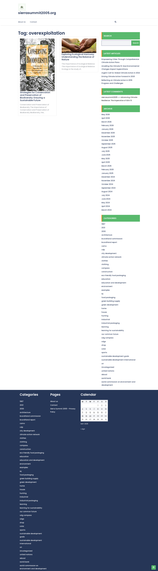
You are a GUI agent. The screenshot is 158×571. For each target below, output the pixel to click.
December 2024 (108, 177)
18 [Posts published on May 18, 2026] (82, 416)
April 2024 (105, 206)
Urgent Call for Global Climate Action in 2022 (120, 73)
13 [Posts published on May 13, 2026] (90, 412)
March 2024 (106, 210)
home (103, 308)
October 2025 (107, 140)
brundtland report (109, 242)
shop (103, 345)
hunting (104, 316)
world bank (106, 378)
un (102, 363)
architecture (106, 235)
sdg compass (107, 338)
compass (105, 268)
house (104, 312)
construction (107, 272)
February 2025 (107, 169)
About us (22, 22)
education (105, 279)
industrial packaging (110, 323)
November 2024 (108, 180)
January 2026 (107, 129)
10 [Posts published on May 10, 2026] (106, 409)
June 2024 (105, 199)
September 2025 (108, 144)
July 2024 (105, 195)
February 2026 (107, 125)
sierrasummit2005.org (37, 13)
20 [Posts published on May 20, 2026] (90, 416)
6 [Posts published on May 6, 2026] (90, 409)
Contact (33, 22)
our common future (109, 334)
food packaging (108, 297)
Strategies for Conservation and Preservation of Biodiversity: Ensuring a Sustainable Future (35, 96)
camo (104, 246)
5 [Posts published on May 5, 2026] (86, 409)
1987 (103, 224)
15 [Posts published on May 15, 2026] (98, 412)
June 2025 (105, 155)
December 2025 (108, 133)
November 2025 (108, 136)
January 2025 (107, 173)
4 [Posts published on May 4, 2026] (82, 409)
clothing (105, 264)
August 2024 (106, 191)
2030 (103, 231)
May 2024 (105, 202)
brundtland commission (111, 239)
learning (105, 327)
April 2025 (105, 162)
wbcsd (104, 374)
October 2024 (107, 184)
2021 (103, 227)
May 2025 (105, 158)
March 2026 (106, 122)
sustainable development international (118, 360)
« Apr (83, 429)
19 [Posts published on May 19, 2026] (86, 416)
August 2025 (106, 147)
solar (103, 349)
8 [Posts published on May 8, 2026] (97, 409)
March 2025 (106, 166)
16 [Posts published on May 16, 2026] (102, 412)
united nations (107, 371)
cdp (103, 250)
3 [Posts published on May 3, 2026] (105, 405)
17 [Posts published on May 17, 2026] (106, 412)
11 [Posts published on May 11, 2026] (82, 412)
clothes (104, 261)
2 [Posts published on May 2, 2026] (101, 405)
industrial (105, 319)
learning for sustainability (112, 330)
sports (104, 352)
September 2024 (108, 188)
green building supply (110, 301)
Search (108, 35)
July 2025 (105, 151)
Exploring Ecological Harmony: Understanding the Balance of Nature (78, 57)
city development (109, 253)
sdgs (103, 341)
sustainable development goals (115, 356)
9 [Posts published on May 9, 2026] (101, 409)
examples (105, 290)
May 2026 (105, 114)
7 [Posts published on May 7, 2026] (94, 409)
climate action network (111, 257)
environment (106, 286)
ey (102, 294)
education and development (113, 283)
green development (109, 305)
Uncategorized (107, 367)
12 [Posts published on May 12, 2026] (86, 412)
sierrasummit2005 (109, 97)
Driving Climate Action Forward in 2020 (118, 76)
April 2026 (105, 118)
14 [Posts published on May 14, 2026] (94, 412)
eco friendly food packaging (113, 275)
